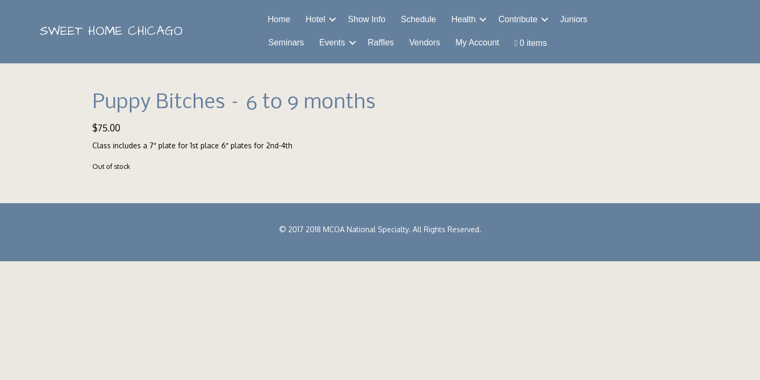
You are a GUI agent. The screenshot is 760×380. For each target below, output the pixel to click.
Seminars (286, 42)
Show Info (366, 19)
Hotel (315, 19)
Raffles (381, 42)
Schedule (418, 19)
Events (332, 42)
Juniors (573, 19)
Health (463, 19)
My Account (477, 42)
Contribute (517, 19)
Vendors (424, 42)
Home (279, 19)
